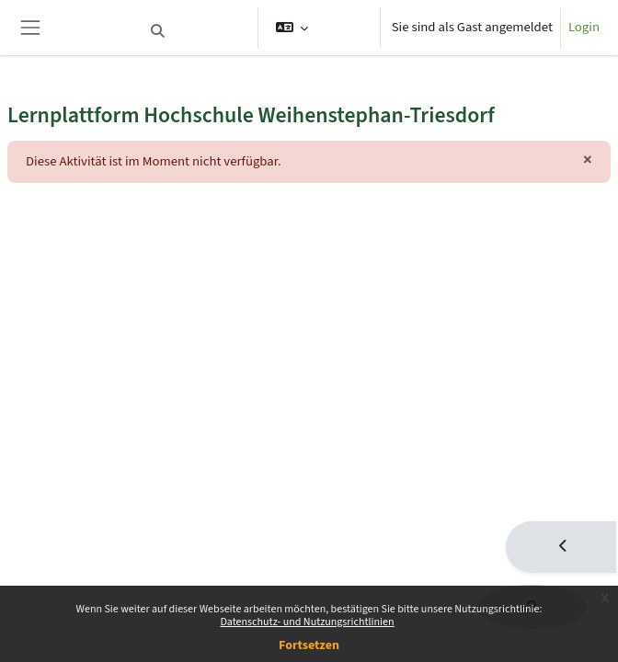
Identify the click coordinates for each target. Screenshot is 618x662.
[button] (197, 31)
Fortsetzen (309, 645)
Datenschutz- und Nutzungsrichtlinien (307, 622)
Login (584, 27)
